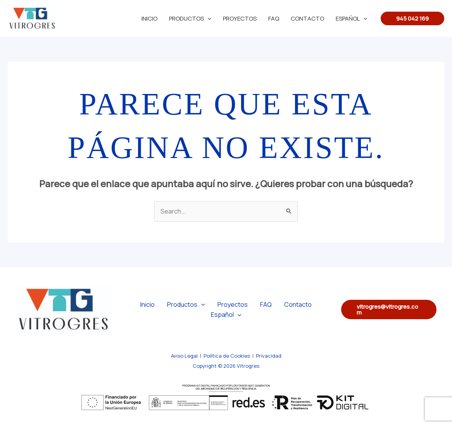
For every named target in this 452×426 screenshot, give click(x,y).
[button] (412, 18)
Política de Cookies (227, 355)
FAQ (273, 18)
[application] (207, 18)
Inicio (149, 18)
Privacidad (268, 355)
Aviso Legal (184, 355)
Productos (190, 18)
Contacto (307, 18)
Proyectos (240, 18)
